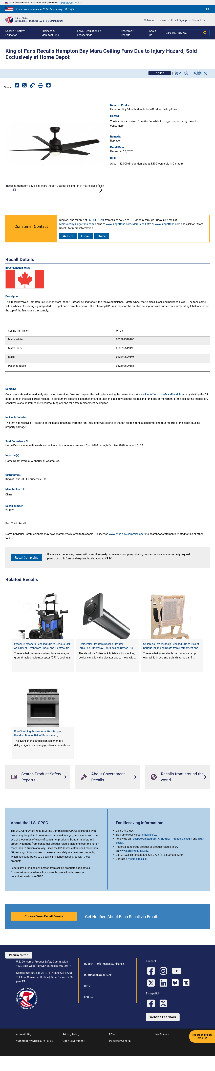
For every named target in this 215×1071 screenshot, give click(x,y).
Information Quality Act (98, 992)
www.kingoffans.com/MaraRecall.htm (128, 241)
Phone (102, 253)
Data (87, 1003)
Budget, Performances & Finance (104, 981)
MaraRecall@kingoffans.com (76, 241)
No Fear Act (162, 1052)
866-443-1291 (96, 237)
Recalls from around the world (177, 794)
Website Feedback (162, 1034)
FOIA (112, 1052)
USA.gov (89, 1014)
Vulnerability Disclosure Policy (34, 1058)
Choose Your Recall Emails (44, 933)
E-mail (85, 253)
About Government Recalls (103, 794)
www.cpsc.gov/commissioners (127, 551)
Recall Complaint (26, 574)
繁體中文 (200, 73)
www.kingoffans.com (167, 241)
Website (68, 253)
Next (100, 198)
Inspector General (120, 1058)
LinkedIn (187, 855)
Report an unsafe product (202, 1035)
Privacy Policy (70, 1052)
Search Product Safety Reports (36, 794)
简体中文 (181, 73)
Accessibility (23, 1052)
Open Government (73, 1058)
